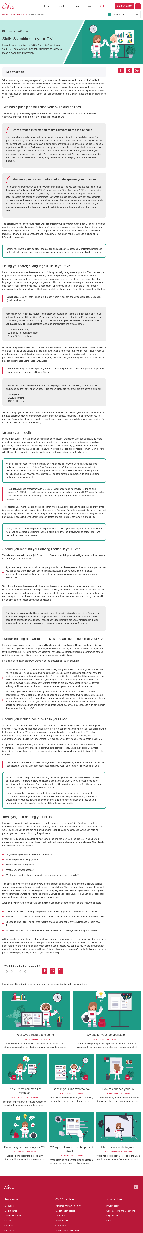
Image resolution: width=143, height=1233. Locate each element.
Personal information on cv (67, 1171)
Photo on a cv (61, 1186)
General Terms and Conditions (119, 1176)
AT (49, 1208)
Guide (102, 6)
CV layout (8, 1196)
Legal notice (111, 1181)
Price (89, 6)
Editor (47, 6)
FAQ (108, 1186)
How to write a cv (12, 1181)
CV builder (9, 1171)
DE (41, 1208)
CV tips (7, 1186)
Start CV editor (124, 6)
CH (56, 1208)
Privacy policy (112, 1171)
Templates (62, 6)
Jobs (77, 6)
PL (72, 1208)
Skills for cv (60, 1181)
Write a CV (118, 14)
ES (79, 1208)
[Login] (138, 6)
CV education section (64, 1176)
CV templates (10, 1176)
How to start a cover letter (66, 1196)
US (65, 1208)
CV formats (9, 1191)
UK (33, 1208)
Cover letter (60, 1191)
